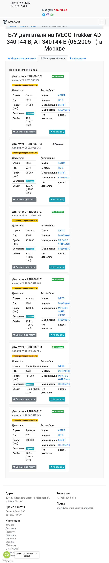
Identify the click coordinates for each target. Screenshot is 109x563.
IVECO (61, 230)
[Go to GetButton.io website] (6, 560)
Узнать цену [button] (57, 132)
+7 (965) (56, 10)
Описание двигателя (24, 132)
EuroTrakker (64, 235)
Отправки (11, 538)
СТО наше (11, 545)
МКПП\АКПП (12, 548)
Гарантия (10, 531)
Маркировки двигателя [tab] (22, 58)
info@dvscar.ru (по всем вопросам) (75, 508)
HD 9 (60, 100)
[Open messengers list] (6, 554)
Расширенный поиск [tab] (53, 58)
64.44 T (62, 172)
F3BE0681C (64, 110)
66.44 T (62, 105)
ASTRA (61, 95)
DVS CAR (11, 22)
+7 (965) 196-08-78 (66, 497)
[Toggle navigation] (102, 22)
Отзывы (10, 542)
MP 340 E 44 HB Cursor (63, 311)
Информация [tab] (78, 58)
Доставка (11, 528)
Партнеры (11, 535)
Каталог (10, 525)
